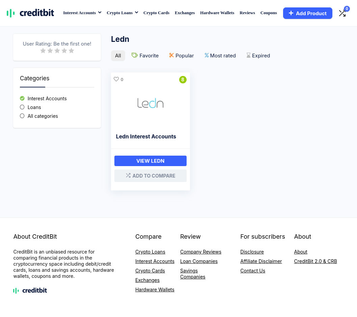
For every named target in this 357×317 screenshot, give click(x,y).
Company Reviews (200, 251)
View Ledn (147, 160)
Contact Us (252, 270)
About (300, 251)
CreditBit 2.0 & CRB (315, 260)
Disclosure (252, 251)
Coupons (268, 12)
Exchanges (185, 12)
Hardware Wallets (217, 12)
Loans (34, 107)
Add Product (308, 13)
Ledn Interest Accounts (146, 136)
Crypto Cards (156, 12)
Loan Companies (199, 260)
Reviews (247, 12)
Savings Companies (192, 273)
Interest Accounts (79, 12)
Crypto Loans (120, 12)
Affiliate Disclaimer (261, 260)
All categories (43, 116)
